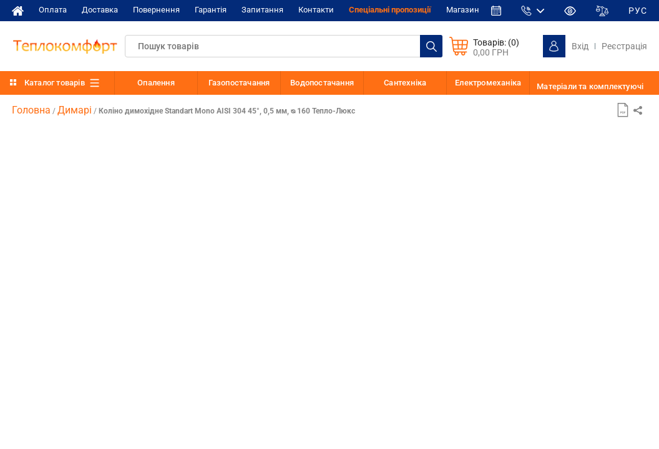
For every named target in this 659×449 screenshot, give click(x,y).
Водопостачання (322, 82)
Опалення (156, 82)
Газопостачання (239, 82)
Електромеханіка (488, 82)
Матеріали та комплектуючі (590, 86)
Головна (31, 110)
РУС (637, 11)
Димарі (74, 110)
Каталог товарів (54, 82)
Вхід (580, 46)
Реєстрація (624, 46)
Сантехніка (405, 82)
